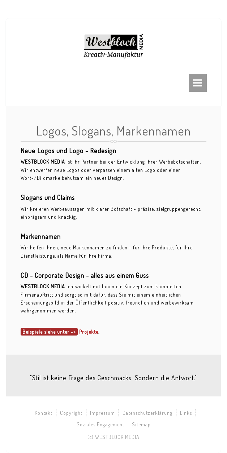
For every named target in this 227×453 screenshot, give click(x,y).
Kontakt (43, 413)
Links (186, 413)
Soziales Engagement (100, 424)
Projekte (88, 332)
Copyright (71, 413)
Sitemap (141, 424)
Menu (198, 83)
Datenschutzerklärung (147, 413)
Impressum (102, 413)
